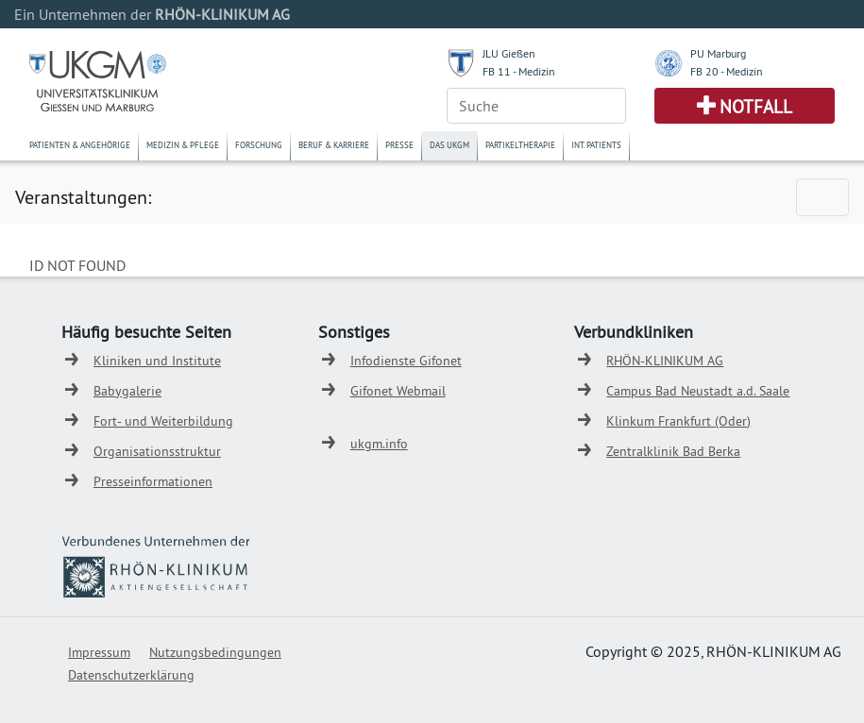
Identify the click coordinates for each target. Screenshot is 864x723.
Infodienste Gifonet (406, 360)
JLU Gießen (509, 53)
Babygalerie (127, 390)
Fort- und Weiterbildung (163, 420)
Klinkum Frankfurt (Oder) (678, 420)
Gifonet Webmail (398, 390)
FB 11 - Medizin (519, 71)
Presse (399, 145)
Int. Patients (596, 145)
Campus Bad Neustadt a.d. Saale (697, 390)
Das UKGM (449, 145)
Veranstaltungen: (83, 197)
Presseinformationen (152, 481)
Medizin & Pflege (182, 145)
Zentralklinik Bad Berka (673, 451)
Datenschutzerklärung (131, 674)
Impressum (99, 652)
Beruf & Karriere (333, 145)
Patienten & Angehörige (79, 145)
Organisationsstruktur (157, 451)
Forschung (258, 145)
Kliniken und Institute (157, 360)
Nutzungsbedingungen (215, 652)
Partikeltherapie (520, 145)
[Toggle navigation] (822, 197)
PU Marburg (718, 53)
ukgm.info (379, 443)
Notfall (756, 106)
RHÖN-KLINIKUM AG (664, 360)
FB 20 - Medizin (726, 71)
